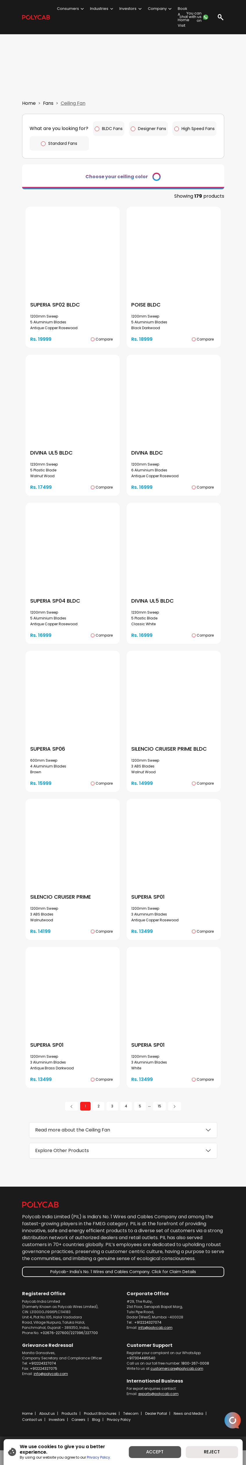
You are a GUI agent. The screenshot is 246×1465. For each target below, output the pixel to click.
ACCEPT (155, 1452)
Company (157, 8)
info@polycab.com (155, 1334)
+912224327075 (43, 1375)
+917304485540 (141, 1365)
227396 (77, 1339)
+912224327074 (147, 1329)
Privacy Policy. (99, 1457)
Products (69, 1420)
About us (47, 1420)
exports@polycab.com (158, 1400)
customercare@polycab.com (176, 1375)
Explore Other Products (62, 1157)
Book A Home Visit (183, 17)
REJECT (212, 1452)
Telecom (131, 1420)
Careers (78, 1426)
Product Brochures (100, 1420)
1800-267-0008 (195, 1370)
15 (159, 1113)
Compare (104, 346)
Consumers (68, 8)
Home (29, 110)
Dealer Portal (156, 1420)
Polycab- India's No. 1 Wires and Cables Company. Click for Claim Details (123, 1279)
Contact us (32, 1426)
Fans (48, 110)
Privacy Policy (119, 1426)
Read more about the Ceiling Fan (72, 1137)
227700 (91, 1339)
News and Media (188, 1420)
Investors (128, 8)
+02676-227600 (54, 1339)
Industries (99, 8)
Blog (96, 1426)
